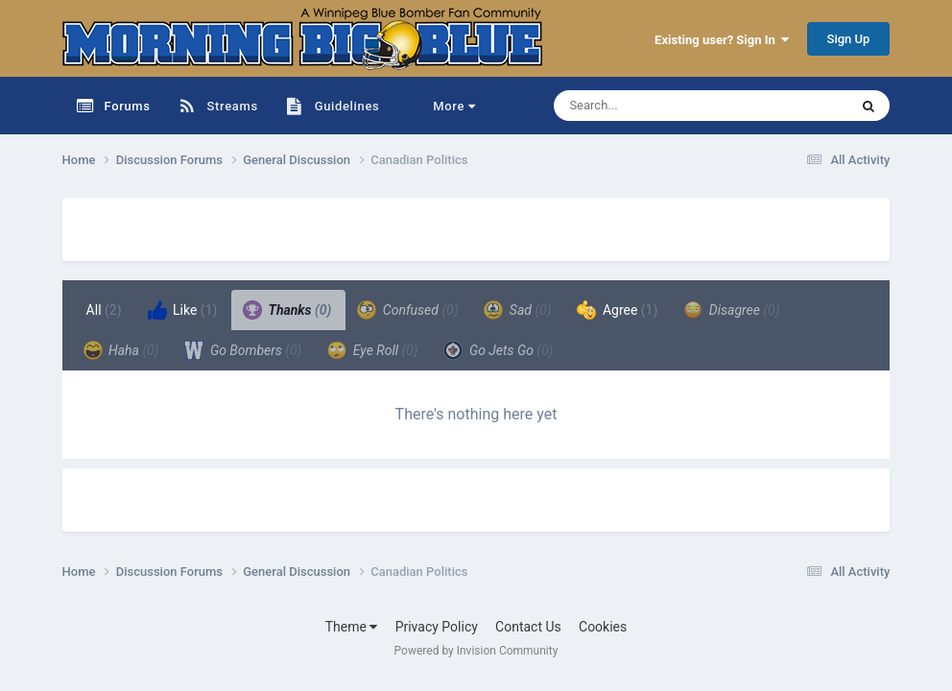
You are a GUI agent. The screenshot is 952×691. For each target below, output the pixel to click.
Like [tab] (183, 310)
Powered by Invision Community (476, 650)
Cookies (603, 626)
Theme (351, 626)
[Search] (652, 105)
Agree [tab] (617, 310)
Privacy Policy (436, 626)
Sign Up (848, 39)
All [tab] (104, 310)
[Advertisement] (287, 226)
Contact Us (528, 626)
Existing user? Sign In (721, 40)
